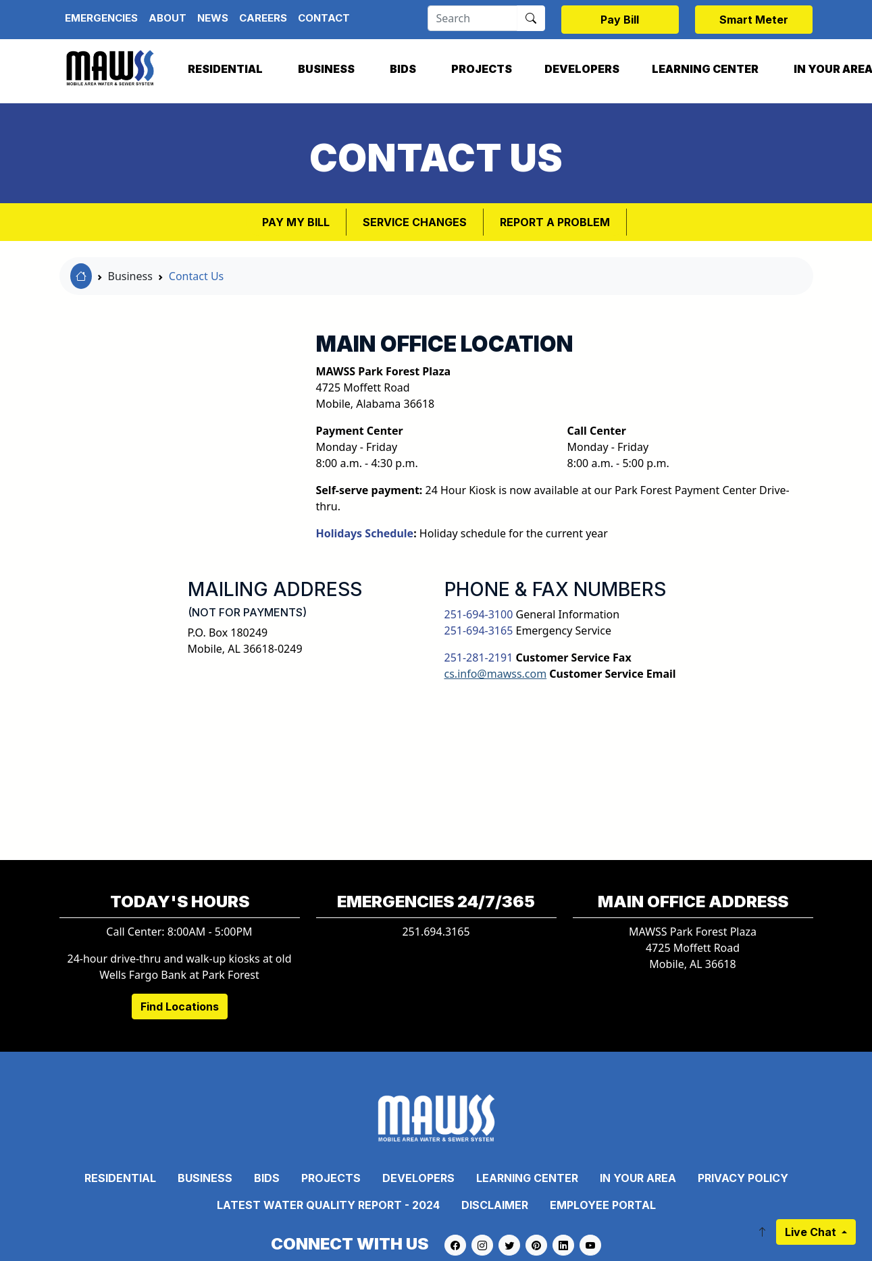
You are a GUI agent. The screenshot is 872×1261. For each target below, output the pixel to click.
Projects (481, 69)
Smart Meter (753, 19)
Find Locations (179, 1006)
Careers (263, 17)
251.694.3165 (435, 931)
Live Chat (812, 1232)
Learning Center (705, 69)
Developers (581, 69)
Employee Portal (603, 1205)
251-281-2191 (478, 657)
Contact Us (196, 276)
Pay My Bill (296, 222)
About (167, 17)
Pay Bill (619, 19)
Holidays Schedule (365, 533)
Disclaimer (494, 1205)
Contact (324, 17)
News (212, 17)
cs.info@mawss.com (495, 673)
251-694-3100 (478, 614)
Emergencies (101, 17)
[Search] (472, 18)
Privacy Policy (743, 1178)
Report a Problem (555, 222)
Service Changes (415, 222)
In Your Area (638, 1178)
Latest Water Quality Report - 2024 (328, 1205)
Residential (225, 69)
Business (326, 69)
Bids (403, 69)
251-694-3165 (478, 630)
